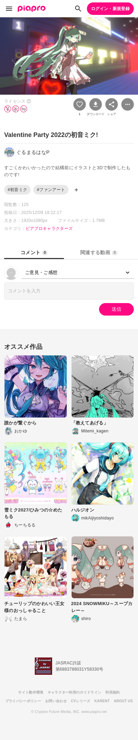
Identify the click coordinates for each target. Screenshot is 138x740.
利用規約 (112, 692)
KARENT (102, 701)
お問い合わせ (56, 701)
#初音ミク (17, 189)
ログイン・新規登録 (110, 8)
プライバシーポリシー (23, 701)
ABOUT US (123, 701)
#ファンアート (51, 189)
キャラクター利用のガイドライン (75, 692)
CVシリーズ (80, 701)
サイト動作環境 (30, 692)
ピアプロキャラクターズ (49, 228)
